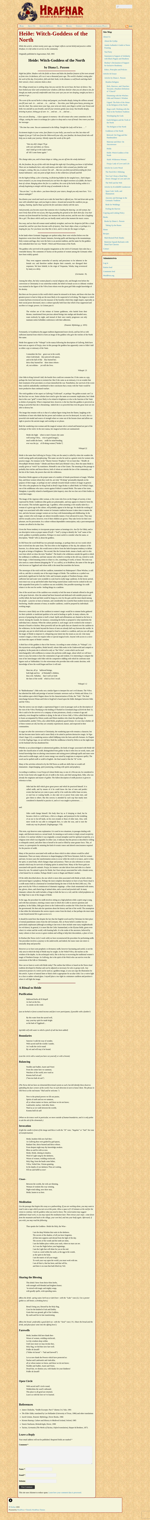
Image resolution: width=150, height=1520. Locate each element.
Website (22, 1481)
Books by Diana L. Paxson (114, 221)
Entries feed (107, 267)
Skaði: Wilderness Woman (116, 160)
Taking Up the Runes (113, 225)
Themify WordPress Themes (35, 1510)
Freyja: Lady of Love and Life (118, 164)
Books (59, 26)
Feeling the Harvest (112, 209)
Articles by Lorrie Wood (113, 168)
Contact (79, 26)
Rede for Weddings (112, 205)
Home (22, 26)
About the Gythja (110, 41)
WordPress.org (108, 276)
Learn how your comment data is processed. (65, 1493)
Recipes (69, 26)
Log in (105, 263)
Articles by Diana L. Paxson (115, 78)
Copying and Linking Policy (96, 26)
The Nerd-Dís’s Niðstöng (114, 172)
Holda (109, 149)
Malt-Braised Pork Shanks (114, 238)
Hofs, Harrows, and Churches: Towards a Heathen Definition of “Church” (118, 88)
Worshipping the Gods (115, 116)
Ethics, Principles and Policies (115, 70)
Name (22, 1469)
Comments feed (109, 271)
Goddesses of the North (114, 131)
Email (22, 1475)
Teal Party (108, 52)
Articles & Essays (46, 26)
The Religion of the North (116, 127)
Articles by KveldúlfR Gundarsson (117, 187)
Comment (23, 1445)
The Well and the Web (113, 183)
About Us (31, 26)
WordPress (20, 1510)
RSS (130, 26)
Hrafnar (13, 1507)
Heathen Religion (112, 82)
